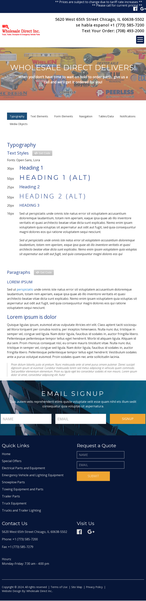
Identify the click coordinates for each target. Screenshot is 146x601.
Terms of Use (59, 587)
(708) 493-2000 (130, 31)
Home (6, 454)
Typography (17, 116)
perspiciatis (25, 290)
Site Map (76, 587)
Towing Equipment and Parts (22, 489)
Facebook (135, 8)
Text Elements (39, 116)
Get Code (44, 153)
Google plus (143, 8)
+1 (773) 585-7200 (127, 25)
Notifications (128, 116)
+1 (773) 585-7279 (20, 547)
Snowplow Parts (13, 482)
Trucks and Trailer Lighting (21, 511)
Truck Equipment (14, 504)
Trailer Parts (11, 497)
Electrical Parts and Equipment (23, 468)
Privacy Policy (94, 587)
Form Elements (63, 116)
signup (127, 419)
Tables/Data (106, 116)
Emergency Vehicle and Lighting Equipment (32, 475)
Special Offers (11, 461)
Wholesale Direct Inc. (39, 591)
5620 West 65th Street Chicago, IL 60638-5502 (99, 19)
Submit (93, 476)
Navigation (85, 116)
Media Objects (19, 124)
